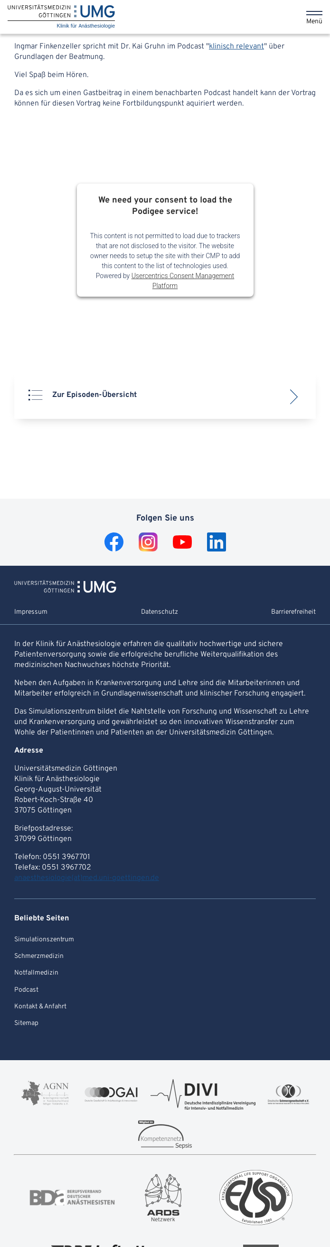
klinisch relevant (236, 46)
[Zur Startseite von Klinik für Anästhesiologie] (65, 591)
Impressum (30, 612)
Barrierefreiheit (293, 612)
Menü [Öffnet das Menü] (314, 22)
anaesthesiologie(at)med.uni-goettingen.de (86, 878)
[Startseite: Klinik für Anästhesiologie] (61, 17)
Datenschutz (159, 612)
